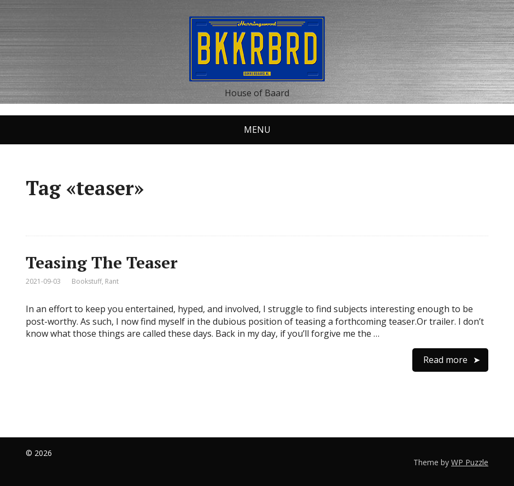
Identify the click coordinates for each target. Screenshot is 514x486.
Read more (445, 360)
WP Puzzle (469, 462)
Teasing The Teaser (102, 262)
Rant (112, 281)
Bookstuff (87, 281)
